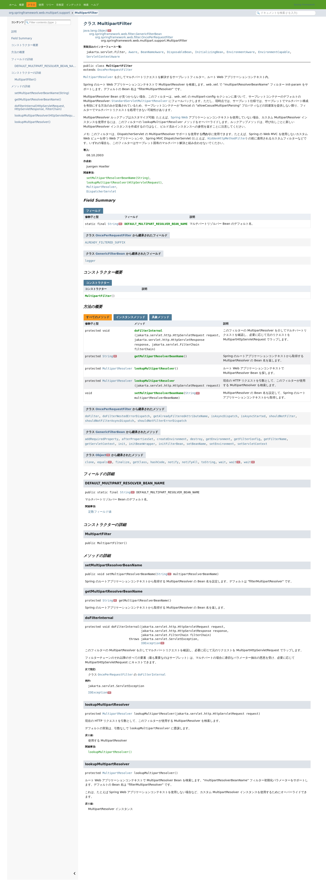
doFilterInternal (148, 330)
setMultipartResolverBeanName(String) (42, 93)
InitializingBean (209, 52)
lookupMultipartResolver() (33, 122)
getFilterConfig (247, 439)
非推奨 (60, 4)
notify (173, 462)
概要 (21, 4)
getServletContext (100, 443)
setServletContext (252, 443)
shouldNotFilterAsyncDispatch (109, 420)
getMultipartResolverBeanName (158, 356)
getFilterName (275, 439)
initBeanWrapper (142, 443)
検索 (86, 4)
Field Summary (21, 38)
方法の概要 (18, 52)
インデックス (73, 4)
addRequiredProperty (101, 439)
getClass (140, 462)
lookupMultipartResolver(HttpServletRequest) (46, 115)
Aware (132, 52)
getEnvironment (218, 439)
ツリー (50, 4)
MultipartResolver (117, 368)
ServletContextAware (103, 56)
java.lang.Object (97, 30)
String (115, 224)
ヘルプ (95, 4)
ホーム (13, 4)
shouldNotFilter (282, 416)
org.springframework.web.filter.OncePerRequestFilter (134, 37)
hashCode (157, 462)
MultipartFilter (86, 12)
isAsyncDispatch (224, 416)
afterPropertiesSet (137, 439)
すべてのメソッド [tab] (97, 317)
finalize (122, 462)
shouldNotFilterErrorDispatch (162, 420)
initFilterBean (171, 443)
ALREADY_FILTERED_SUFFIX (105, 242)
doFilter (92, 416)
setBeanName (196, 443)
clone (89, 462)
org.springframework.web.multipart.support (39, 12)
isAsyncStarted (253, 416)
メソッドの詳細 (20, 86)
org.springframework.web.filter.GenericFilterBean (125, 34)
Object (103, 455)
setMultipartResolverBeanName (158, 393)
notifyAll (190, 462)
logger (90, 260)
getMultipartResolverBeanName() (38, 99)
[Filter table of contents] (48, 22)
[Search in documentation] (286, 13)
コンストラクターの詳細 (26, 72)
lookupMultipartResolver (154, 368)
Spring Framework (304, 4)
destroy (196, 439)
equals (104, 462)
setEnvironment (221, 443)
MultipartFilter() (25, 79)
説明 (14, 31)
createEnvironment (171, 439)
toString (208, 462)
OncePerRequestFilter (114, 69)
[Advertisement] (197, 848)
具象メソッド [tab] (160, 317)
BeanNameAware (152, 52)
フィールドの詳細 (22, 59)
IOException (152, 643)
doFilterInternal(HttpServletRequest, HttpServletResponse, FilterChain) (40, 107)
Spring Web (179, 117)
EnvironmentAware (241, 52)
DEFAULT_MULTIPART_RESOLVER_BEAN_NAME (46, 66)
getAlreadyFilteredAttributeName (180, 416)
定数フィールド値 (99, 511)
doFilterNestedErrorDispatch (126, 416)
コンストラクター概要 (24, 45)
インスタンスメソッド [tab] (130, 317)
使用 (41, 4)
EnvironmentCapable (274, 52)
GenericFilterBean (110, 253)
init (121, 443)
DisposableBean (179, 52)
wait (222, 462)
